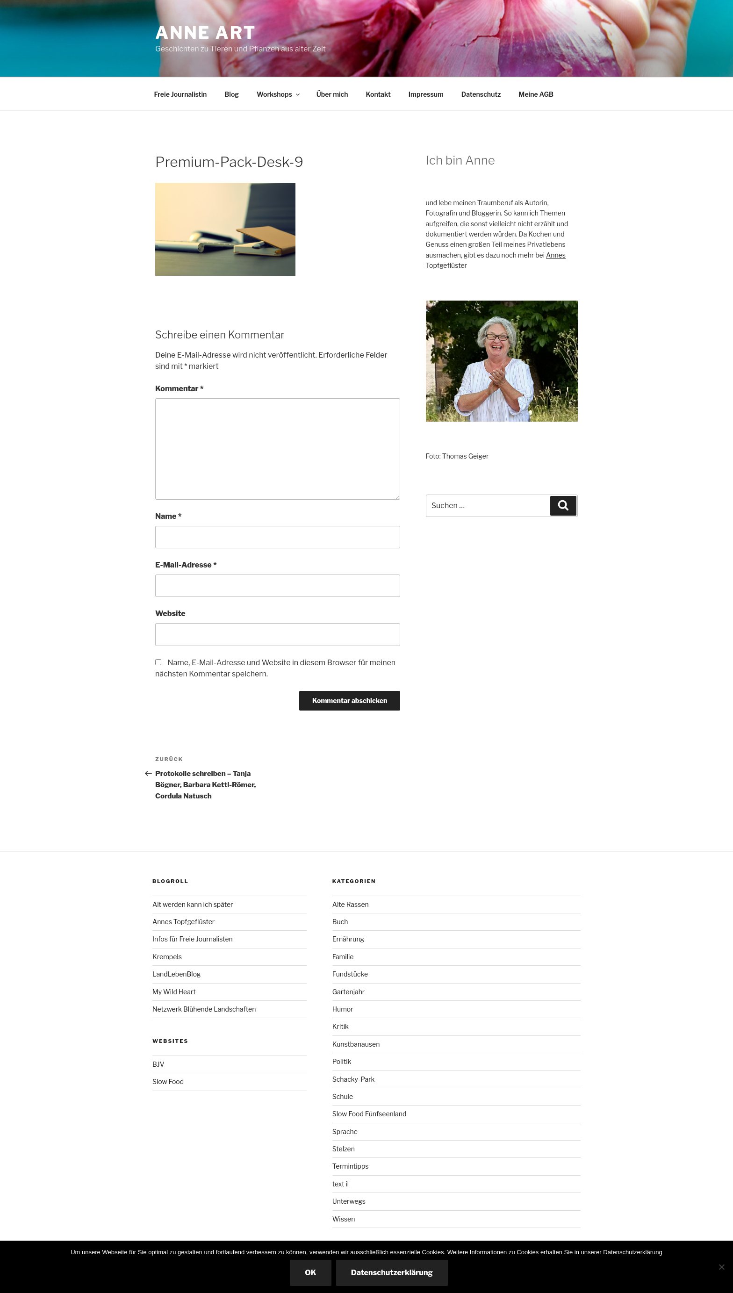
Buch (340, 922)
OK (310, 1272)
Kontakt (378, 94)
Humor (342, 1009)
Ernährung (348, 939)
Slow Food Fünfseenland (369, 1114)
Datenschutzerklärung (392, 1272)
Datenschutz (481, 94)
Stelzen (343, 1149)
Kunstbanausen (356, 1044)
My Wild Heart (174, 992)
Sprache (345, 1131)
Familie (343, 957)
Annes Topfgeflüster (183, 922)
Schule (342, 1096)
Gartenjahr (348, 992)
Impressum (426, 94)
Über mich (332, 94)
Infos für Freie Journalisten (192, 939)
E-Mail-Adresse (186, 564)
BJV (158, 1064)
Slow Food (168, 1081)
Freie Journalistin (180, 94)
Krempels (167, 957)
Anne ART (205, 32)
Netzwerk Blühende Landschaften (204, 1009)
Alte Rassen (350, 904)
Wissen (343, 1219)
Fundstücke (350, 974)
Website (170, 613)
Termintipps (350, 1166)
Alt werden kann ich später (192, 904)
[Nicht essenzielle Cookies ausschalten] (721, 1266)
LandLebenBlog (176, 974)
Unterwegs (349, 1201)
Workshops (279, 94)
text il (340, 1184)
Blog (231, 94)
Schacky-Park (353, 1079)
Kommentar (179, 388)
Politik (342, 1061)
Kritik (340, 1026)
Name (168, 516)
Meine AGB (535, 94)
